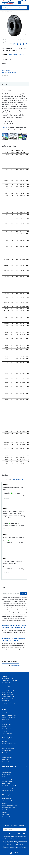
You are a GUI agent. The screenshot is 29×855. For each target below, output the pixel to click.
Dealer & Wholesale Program (9, 715)
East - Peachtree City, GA (7, 698)
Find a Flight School (7, 781)
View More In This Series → (9, 72)
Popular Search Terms (7, 790)
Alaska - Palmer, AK (6, 700)
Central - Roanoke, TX (7, 692)
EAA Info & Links (6, 774)
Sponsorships (5, 759)
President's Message (7, 757)
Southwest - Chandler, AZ (8, 691)
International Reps (6, 750)
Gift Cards (4, 812)
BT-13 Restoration (6, 746)
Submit (23, 593)
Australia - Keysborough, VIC (8, 704)
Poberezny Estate (6, 755)
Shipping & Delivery (7, 731)
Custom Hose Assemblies (8, 807)
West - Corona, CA (6, 689)
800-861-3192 (14, 680)
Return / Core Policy (7, 728)
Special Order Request (7, 816)
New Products (5, 814)
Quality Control (6, 726)
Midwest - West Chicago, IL (8, 694)
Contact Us (5, 713)
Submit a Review (18, 479)
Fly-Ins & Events (6, 783)
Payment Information (7, 722)
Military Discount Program (8, 788)
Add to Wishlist (6, 70)
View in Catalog (15, 665)
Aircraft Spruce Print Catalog (8, 743)
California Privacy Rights (8, 836)
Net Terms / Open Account (8, 717)
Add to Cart (14, 853)
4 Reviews (10, 54)
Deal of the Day (6, 810)
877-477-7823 (9, 678)
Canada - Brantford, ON (7, 702)
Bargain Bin (4, 803)
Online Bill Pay (5, 719)
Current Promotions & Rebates (9, 805)
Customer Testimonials (8, 748)
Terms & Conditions (7, 733)
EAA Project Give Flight (7, 779)
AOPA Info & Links (6, 772)
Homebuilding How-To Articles (9, 786)
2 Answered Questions (18, 54)
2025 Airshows (5, 770)
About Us (4, 741)
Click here (4, 127)
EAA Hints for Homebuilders (8, 776)
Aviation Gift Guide (6, 798)
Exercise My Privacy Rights (20, 836)
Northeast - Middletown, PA (8, 696)
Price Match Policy (6, 724)
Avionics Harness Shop (7, 801)
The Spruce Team (6, 761)
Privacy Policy (15, 839)
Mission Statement (7, 752)
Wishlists (4, 819)
